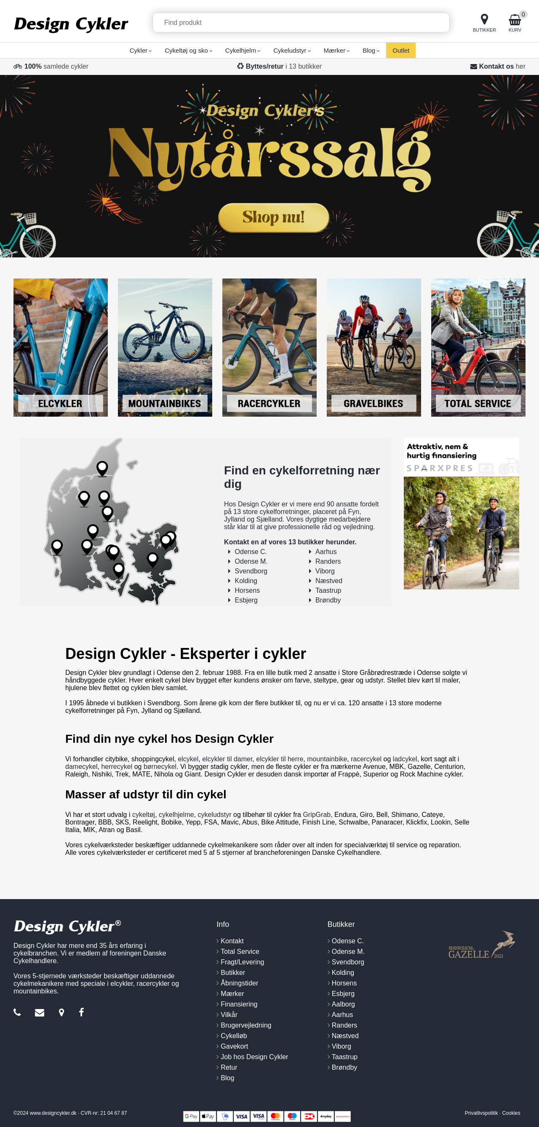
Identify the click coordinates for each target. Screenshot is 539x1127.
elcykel (188, 759)
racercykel (366, 759)
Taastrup (328, 590)
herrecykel (116, 766)
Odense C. (251, 551)
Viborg (325, 571)
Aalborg (343, 1004)
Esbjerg (246, 600)
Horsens (247, 590)
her (521, 66)
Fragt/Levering (242, 962)
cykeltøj (143, 814)
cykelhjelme (176, 814)
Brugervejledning (246, 1025)
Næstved (328, 580)
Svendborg (251, 571)
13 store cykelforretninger (271, 511)
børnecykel (160, 766)
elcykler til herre (279, 759)
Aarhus (326, 551)
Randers (328, 561)
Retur (229, 1067)
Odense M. (251, 561)
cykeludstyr (215, 814)
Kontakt (232, 941)
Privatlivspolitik (481, 1113)
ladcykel (405, 759)
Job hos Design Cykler (254, 1056)
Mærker (232, 993)
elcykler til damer (227, 759)
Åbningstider (239, 983)
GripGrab (317, 814)
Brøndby (328, 600)
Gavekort (234, 1046)
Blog (227, 1077)
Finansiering (239, 1004)
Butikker (233, 972)
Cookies (511, 1113)
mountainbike (327, 759)
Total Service (240, 951)
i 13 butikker (284, 66)
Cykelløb (234, 1035)
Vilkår (229, 1014)
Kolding (246, 580)
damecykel (81, 766)
